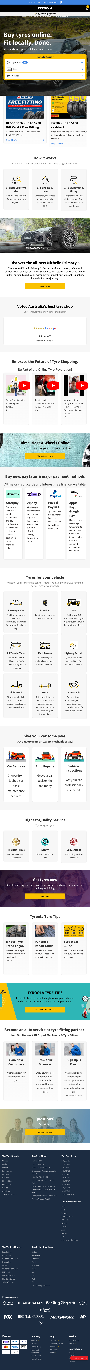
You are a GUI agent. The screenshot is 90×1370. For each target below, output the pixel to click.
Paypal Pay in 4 (54, 502)
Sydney (35, 1249)
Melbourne (36, 1252)
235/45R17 (66, 1164)
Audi (63, 1227)
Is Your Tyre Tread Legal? (15, 940)
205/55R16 (66, 1158)
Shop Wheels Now (45, 453)
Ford (63, 1207)
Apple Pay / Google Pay (74, 506)
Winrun (5, 1158)
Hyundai (65, 1220)
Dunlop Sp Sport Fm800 (41, 1196)
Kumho (5, 1164)
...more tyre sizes (68, 1191)
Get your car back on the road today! (45, 778)
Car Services (16, 763)
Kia (63, 1233)
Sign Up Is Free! (74, 1059)
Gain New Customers (16, 1059)
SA (33, 1279)
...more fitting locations (41, 1282)
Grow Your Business (44, 1059)
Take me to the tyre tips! (45, 1006)
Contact (54, 1337)
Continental (7, 1181)
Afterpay (12, 500)
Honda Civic (7, 1252)
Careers (34, 1340)
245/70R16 (66, 1168)
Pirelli (4, 1161)
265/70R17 (66, 1178)
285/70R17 (66, 1184)
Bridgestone (7, 1168)
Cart (88, 6)
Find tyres (45, 893)
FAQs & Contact (45, 1129)
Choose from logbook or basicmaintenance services (16, 783)
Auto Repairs (45, 763)
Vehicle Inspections (73, 765)
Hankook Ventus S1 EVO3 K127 (43, 1183)
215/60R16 (66, 1161)
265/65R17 (66, 1171)
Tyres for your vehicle (45, 574)
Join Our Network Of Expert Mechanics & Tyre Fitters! (45, 1032)
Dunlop (5, 1184)
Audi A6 (5, 1262)
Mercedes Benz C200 (10, 1266)
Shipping (53, 1346)
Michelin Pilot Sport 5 (40, 1174)
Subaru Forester (8, 1279)
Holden (64, 1230)
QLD (33, 1272)
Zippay (32, 500)
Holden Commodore (10, 1255)
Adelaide (35, 1262)
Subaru (64, 1223)
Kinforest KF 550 (38, 1161)
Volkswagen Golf (8, 1272)
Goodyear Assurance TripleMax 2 (44, 1193)
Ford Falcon (7, 1249)
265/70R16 (66, 1174)
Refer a (37, 1356)
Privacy (37, 1352)
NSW (33, 1266)
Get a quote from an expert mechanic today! (45, 738)
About (35, 1337)
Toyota (64, 1210)
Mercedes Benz (67, 1213)
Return (52, 1349)
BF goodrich (7, 1178)
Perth (34, 1259)
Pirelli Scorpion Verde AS (41, 1164)
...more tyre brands (9, 1191)
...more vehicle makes (70, 1237)
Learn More (45, 283)
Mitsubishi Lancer (8, 1276)
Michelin (5, 1171)
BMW (63, 1203)
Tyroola (36, 1344)
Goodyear (6, 1188)
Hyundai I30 (6, 1259)
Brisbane (35, 1255)
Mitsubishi (65, 1217)
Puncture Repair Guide (44, 940)
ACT (33, 1276)
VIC (33, 1269)
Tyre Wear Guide (71, 940)
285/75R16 (66, 1188)
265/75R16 (66, 1181)
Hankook (5, 1174)
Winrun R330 (37, 1158)
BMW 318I (6, 1269)
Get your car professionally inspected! (74, 782)
